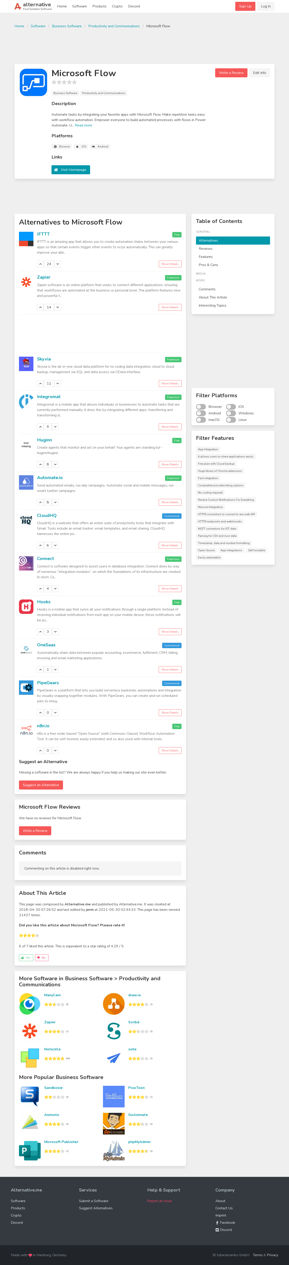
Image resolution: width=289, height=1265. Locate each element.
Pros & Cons (208, 264)
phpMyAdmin (139, 1141)
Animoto (51, 1114)
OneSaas (46, 645)
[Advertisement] (144, 45)
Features (206, 256)
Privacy (272, 1255)
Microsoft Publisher (61, 1141)
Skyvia (44, 359)
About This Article (213, 297)
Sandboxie (53, 1087)
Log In (266, 6)
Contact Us (224, 1208)
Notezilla (52, 1049)
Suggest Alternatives (96, 1208)
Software (79, 6)
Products (99, 6)
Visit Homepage (73, 169)
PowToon (136, 1087)
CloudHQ (47, 515)
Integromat (49, 397)
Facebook (225, 1222)
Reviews (205, 248)
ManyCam (52, 995)
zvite (132, 1049)
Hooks (44, 602)
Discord (134, 6)
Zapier (44, 277)
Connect (45, 559)
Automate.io (50, 478)
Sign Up (245, 6)
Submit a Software (93, 1200)
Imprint (220, 1215)
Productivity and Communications (114, 26)
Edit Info (259, 72)
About (220, 1200)
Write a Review (231, 72)
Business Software (67, 26)
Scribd (133, 1022)
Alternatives (208, 240)
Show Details (170, 264)
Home (62, 6)
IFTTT (43, 234)
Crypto (117, 6)
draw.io (134, 995)
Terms (258, 1255)
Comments (207, 289)
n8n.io (43, 726)
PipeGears (48, 683)
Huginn (44, 440)
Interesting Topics (212, 305)
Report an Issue (159, 1200)
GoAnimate (138, 1114)
